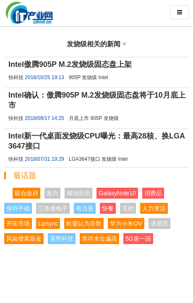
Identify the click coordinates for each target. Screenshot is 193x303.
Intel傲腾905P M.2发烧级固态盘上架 (70, 64)
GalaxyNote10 (117, 193)
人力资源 (154, 208)
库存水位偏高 (99, 238)
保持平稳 (18, 208)
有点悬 (85, 208)
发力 (52, 193)
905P (75, 77)
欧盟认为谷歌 (84, 223)
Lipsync (48, 223)
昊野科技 (61, 238)
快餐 (108, 208)
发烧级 (89, 77)
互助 (128, 208)
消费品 (153, 193)
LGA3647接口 (84, 159)
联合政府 (26, 193)
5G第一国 (138, 238)
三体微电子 (53, 208)
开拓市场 (18, 223)
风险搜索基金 (24, 238)
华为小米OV (126, 223)
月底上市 (79, 118)
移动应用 (78, 193)
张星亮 (159, 223)
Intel (103, 77)
